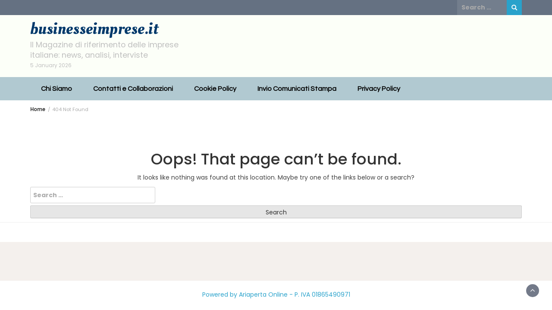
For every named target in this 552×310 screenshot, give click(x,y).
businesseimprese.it (94, 28)
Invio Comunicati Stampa (296, 88)
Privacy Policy (379, 88)
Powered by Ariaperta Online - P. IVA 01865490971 (276, 294)
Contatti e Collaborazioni (133, 88)
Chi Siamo (56, 88)
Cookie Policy (215, 88)
